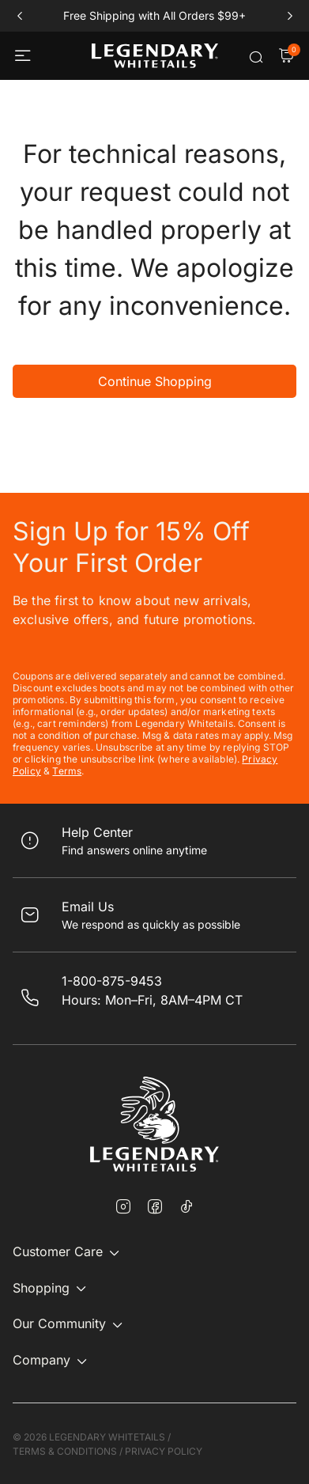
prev (19, 16)
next (289, 16)
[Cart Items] (286, 57)
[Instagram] (123, 1207)
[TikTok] (186, 1206)
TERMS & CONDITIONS (65, 1451)
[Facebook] (155, 1207)
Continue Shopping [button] (155, 381)
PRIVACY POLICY (163, 1451)
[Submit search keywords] (256, 57)
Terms (66, 771)
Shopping (41, 1288)
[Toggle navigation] (24, 56)
